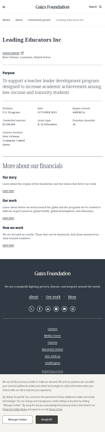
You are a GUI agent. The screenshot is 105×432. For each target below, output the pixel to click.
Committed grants (39, 20)
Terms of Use (55, 409)
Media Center (52, 335)
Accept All (46, 419)
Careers (52, 342)
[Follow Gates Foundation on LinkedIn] (48, 309)
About (19, 20)
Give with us (52, 356)
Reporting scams (52, 371)
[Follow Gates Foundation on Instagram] (56, 309)
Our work (53, 297)
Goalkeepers (52, 362)
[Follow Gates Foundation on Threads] (73, 309)
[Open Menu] (4, 7)
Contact (52, 328)
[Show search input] (95, 7)
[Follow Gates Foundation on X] (31, 309)
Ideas (72, 297)
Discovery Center (52, 349)
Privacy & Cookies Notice (15, 409)
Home (6, 20)
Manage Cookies (17, 419)
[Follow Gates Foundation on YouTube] (64, 309)
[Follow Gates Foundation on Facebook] (40, 309)
